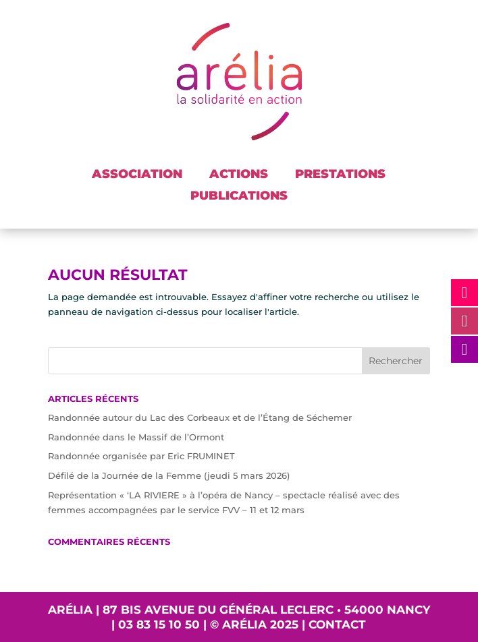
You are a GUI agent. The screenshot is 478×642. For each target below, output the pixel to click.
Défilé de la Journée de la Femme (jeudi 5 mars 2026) (169, 475)
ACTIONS (238, 174)
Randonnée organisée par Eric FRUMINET (141, 455)
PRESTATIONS (340, 174)
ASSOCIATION (137, 174)
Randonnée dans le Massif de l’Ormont (136, 437)
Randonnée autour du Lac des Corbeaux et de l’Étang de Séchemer (200, 417)
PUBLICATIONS (239, 195)
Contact (337, 624)
